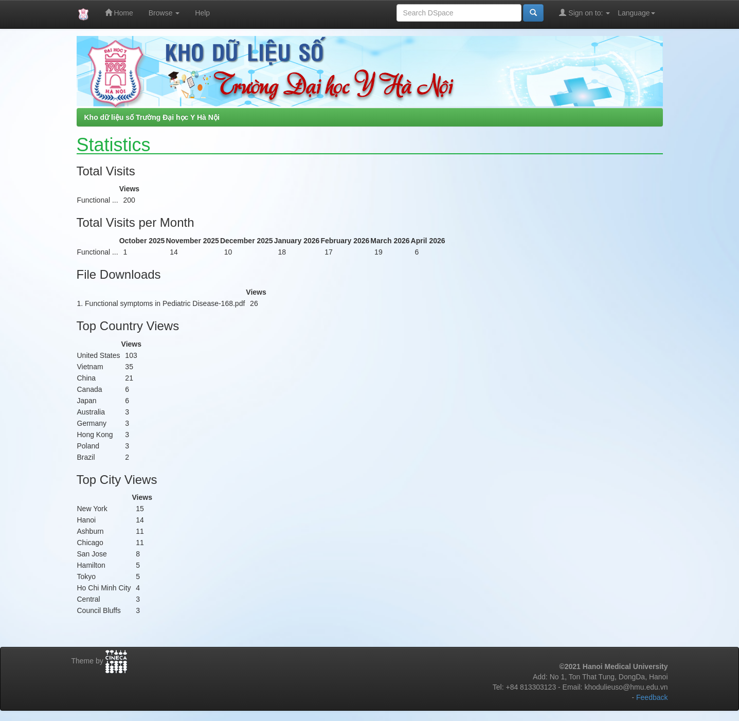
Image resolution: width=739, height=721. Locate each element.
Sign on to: (584, 12)
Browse (164, 13)
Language (636, 13)
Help (202, 13)
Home (119, 12)
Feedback (652, 697)
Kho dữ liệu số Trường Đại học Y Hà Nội (152, 117)
